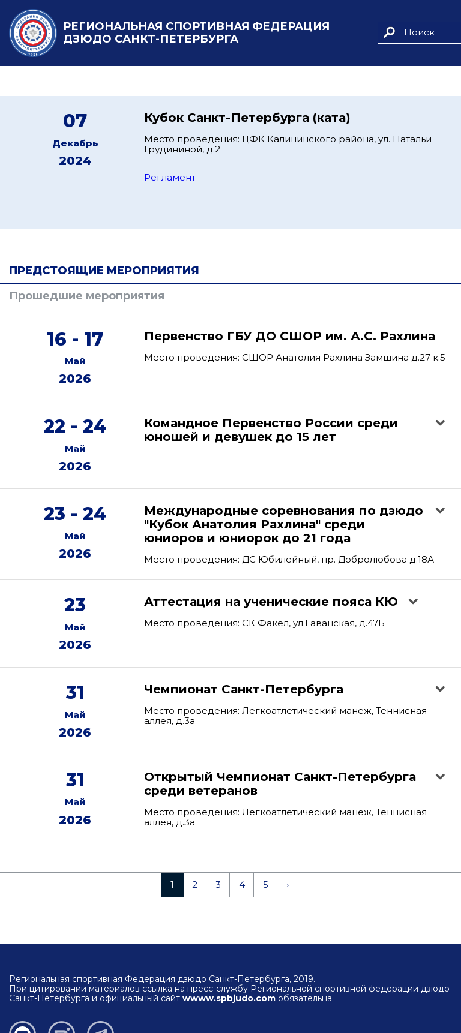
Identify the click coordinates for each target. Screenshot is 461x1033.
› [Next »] (287, 884)
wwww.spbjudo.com (229, 998)
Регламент (170, 177)
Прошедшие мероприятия (86, 295)
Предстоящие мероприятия (104, 270)
